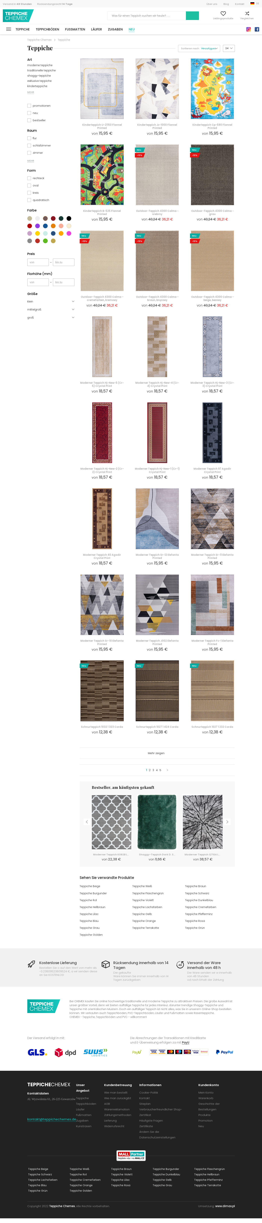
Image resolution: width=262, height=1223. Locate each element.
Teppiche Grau (90, 933)
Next (228, 828)
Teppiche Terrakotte (146, 933)
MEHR (30, 92)
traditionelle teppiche (41, 70)
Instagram (248, 29)
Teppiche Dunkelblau (199, 905)
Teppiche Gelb (142, 919)
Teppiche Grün (195, 933)
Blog (226, 4)
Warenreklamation (118, 1114)
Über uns (211, 4)
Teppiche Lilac (89, 919)
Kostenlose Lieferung (60, 967)
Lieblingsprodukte (209, 18)
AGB (108, 1108)
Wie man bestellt (116, 1097)
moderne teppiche (40, 65)
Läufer (96, 29)
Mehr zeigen (156, 758)
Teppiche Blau (89, 926)
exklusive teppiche (39, 81)
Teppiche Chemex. (62, 1211)
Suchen (164, 15)
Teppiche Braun (195, 891)
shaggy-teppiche (39, 75)
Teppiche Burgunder (93, 898)
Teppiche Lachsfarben (147, 912)
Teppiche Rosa (195, 926)
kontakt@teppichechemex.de (52, 1124)
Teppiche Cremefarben (201, 912)
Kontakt (239, 4)
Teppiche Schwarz (197, 898)
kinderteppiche (37, 86)
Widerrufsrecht (115, 1131)
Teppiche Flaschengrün (148, 898)
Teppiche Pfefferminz (199, 919)
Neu (132, 29)
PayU (185, 1047)
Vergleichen (233, 18)
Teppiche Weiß (142, 891)
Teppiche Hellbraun (93, 912)
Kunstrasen (85, 1131)
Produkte (205, 1120)
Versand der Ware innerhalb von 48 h (202, 970)
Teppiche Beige (90, 891)
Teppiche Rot (89, 905)
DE (257, 3)
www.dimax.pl (225, 1211)
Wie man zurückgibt (118, 1103)
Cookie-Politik (149, 1097)
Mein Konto (186, 18)
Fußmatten (75, 29)
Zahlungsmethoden (118, 1120)
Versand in (17, 4)
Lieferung (111, 1125)
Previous (86, 828)
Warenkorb (253, 18)
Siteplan (145, 1108)
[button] (210, 48)
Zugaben (115, 29)
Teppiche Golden (91, 939)
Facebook (257, 29)
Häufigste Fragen (152, 1125)
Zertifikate (147, 1131)
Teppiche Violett (143, 905)
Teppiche (23, 29)
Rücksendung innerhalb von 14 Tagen (139, 970)
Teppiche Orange (144, 926)
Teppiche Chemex (19, 16)
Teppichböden (47, 29)
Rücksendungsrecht (54, 4)
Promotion (206, 1125)
